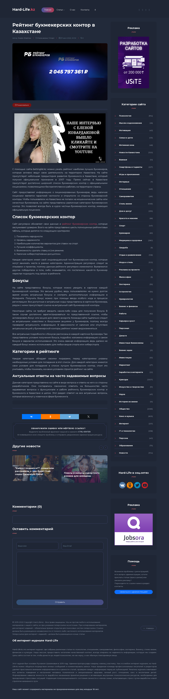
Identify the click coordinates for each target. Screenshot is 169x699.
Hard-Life (25, 9)
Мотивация (124, 131)
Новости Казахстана (129, 153)
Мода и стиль (126, 263)
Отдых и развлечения (130, 256)
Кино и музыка (126, 417)
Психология (125, 117)
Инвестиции (125, 359)
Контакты (88, 10)
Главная (51, 10)
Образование (126, 446)
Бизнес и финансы (128, 307)
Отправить (60, 603)
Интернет (124, 424)
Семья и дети (126, 139)
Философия (125, 278)
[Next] (105, 448)
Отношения (125, 190)
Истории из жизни (128, 402)
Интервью (124, 183)
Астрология (125, 293)
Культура (123, 380)
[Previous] (101, 448)
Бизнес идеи (125, 351)
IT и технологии (127, 432)
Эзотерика (124, 285)
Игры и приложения (129, 175)
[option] (35, 469)
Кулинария (124, 234)
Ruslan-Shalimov (24, 39)
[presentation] (36, 593)
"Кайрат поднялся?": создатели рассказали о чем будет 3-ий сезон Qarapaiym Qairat (34, 472)
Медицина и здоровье (130, 241)
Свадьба (123, 249)
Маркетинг (124, 366)
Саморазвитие (126, 197)
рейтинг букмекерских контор (79, 224)
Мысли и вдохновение (130, 124)
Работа (122, 314)
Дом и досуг (125, 212)
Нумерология (126, 300)
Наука (122, 395)
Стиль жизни (43, 39)
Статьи (63, 10)
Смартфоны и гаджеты (130, 168)
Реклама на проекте (129, 270)
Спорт (51, 39)
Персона (123, 439)
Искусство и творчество (131, 388)
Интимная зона (126, 146)
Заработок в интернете (131, 373)
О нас (76, 10)
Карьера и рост (127, 322)
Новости (123, 454)
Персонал (124, 329)
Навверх (148, 629)
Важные (123, 161)
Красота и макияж (128, 219)
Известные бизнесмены (131, 344)
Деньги (123, 336)
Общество (124, 410)
